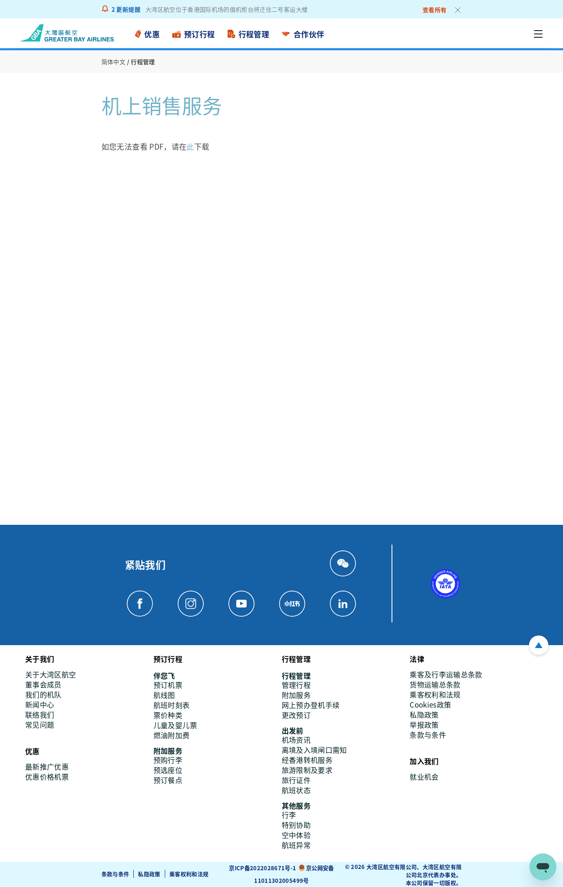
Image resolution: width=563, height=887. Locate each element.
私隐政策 (149, 873)
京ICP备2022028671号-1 (262, 868)
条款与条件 (115, 873)
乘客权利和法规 (189, 873)
